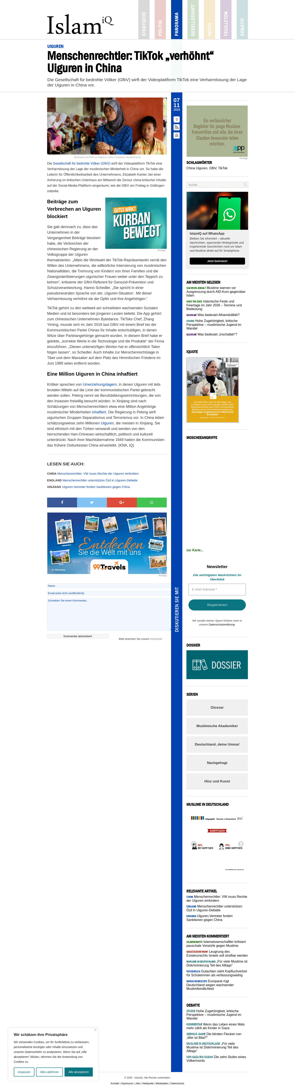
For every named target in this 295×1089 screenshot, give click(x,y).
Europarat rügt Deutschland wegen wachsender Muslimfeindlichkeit (210, 984)
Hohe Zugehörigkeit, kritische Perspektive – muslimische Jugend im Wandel (213, 324)
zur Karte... (194, 550)
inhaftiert (99, 412)
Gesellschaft (193, 19)
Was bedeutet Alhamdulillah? (213, 315)
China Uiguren (196, 168)
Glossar (217, 707)
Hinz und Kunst (217, 781)
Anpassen (24, 1072)
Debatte (242, 19)
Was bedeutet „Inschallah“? (211, 334)
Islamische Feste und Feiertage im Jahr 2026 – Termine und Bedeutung (214, 305)
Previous (193, 843)
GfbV (212, 168)
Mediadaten (162, 1083)
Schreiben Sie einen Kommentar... (109, 614)
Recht (209, 19)
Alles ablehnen (49, 1072)
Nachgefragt (217, 763)
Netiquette (156, 638)
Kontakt (115, 1083)
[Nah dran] (95, 1030)
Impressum (127, 1083)
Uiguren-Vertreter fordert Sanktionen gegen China (88, 487)
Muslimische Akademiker (217, 726)
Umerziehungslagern (100, 384)
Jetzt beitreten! (217, 261)
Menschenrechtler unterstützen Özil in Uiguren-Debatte (92, 480)
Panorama (176, 19)
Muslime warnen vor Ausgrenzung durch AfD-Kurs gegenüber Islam (215, 291)
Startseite (144, 19)
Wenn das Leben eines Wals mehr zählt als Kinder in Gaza (215, 1026)
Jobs (137, 1083)
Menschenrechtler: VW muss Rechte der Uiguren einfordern (93, 473)
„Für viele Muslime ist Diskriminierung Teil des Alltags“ (212, 1047)
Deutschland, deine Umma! (217, 744)
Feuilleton (225, 19)
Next (240, 843)
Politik (160, 19)
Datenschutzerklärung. (222, 624)
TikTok (223, 168)
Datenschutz (177, 1083)
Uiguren (107, 423)
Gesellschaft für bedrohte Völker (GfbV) (81, 163)
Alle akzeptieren (78, 1072)
